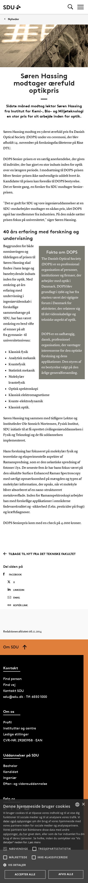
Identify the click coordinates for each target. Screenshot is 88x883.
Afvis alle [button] (66, 874)
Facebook (12, 574)
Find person (12, 679)
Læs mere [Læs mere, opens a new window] (34, 842)
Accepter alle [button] (25, 874)
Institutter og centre (19, 728)
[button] (5, 849)
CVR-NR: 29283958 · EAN (22, 740)
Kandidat (10, 772)
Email (13, 597)
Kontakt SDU (13, 691)
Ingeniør (9, 778)
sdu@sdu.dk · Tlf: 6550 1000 (25, 697)
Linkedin (15, 589)
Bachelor (10, 766)
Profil (7, 722)
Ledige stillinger (16, 734)
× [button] (83, 804)
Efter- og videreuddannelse (25, 784)
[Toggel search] (70, 7)
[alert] (44, 841)
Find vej (9, 685)
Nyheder (13, 19)
